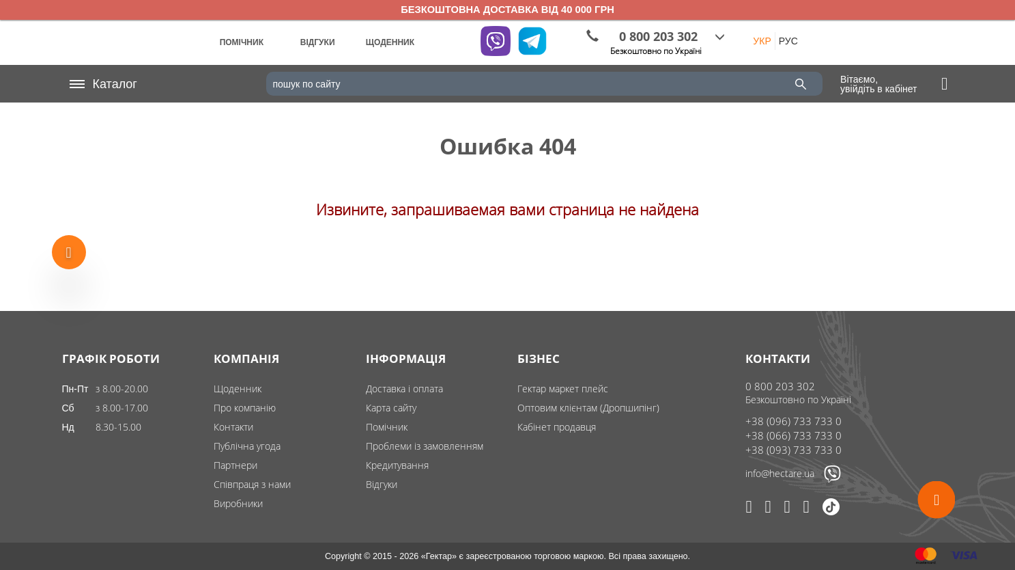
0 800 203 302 (780, 386)
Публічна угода (247, 445)
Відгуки (381, 484)
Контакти (233, 426)
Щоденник (237, 388)
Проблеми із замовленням (424, 445)
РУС (788, 41)
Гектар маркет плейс (562, 388)
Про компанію (245, 407)
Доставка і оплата (404, 388)
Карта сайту (391, 407)
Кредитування (397, 465)
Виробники (238, 503)
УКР (762, 41)
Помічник (387, 426)
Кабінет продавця (556, 426)
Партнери (235, 465)
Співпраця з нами (252, 484)
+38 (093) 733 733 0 (793, 450)
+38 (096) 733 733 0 (793, 421)
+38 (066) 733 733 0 (793, 435)
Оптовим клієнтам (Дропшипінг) (588, 407)
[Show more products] (69, 254)
